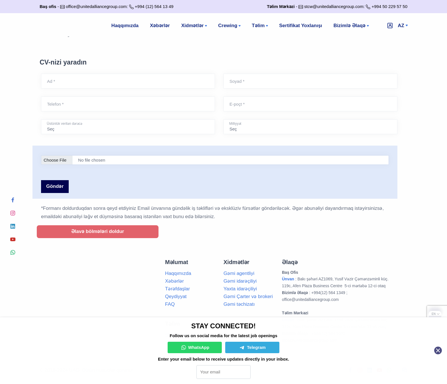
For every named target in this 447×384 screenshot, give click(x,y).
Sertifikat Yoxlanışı (300, 25)
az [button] (401, 25)
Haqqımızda (125, 25)
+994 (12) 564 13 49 (154, 6)
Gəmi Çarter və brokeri (248, 296)
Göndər (55, 186)
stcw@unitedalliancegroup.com (333, 6)
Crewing (230, 26)
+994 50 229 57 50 (389, 6)
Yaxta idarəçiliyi (240, 288)
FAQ (170, 304)
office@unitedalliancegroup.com (96, 6)
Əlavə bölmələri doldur (97, 231)
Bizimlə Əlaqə (352, 26)
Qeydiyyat (176, 296)
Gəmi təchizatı (239, 304)
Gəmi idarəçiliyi (240, 281)
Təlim (260, 26)
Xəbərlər (160, 25)
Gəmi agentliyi (239, 273)
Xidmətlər (194, 26)
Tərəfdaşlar (177, 288)
